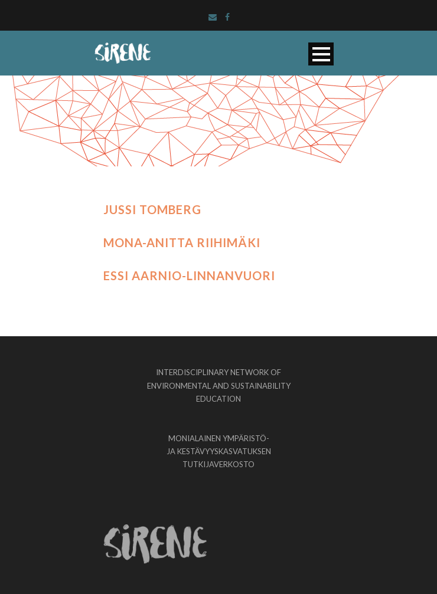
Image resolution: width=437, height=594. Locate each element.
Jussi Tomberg (152, 209)
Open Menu (321, 53)
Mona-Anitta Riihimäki (181, 242)
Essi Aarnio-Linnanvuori (189, 275)
